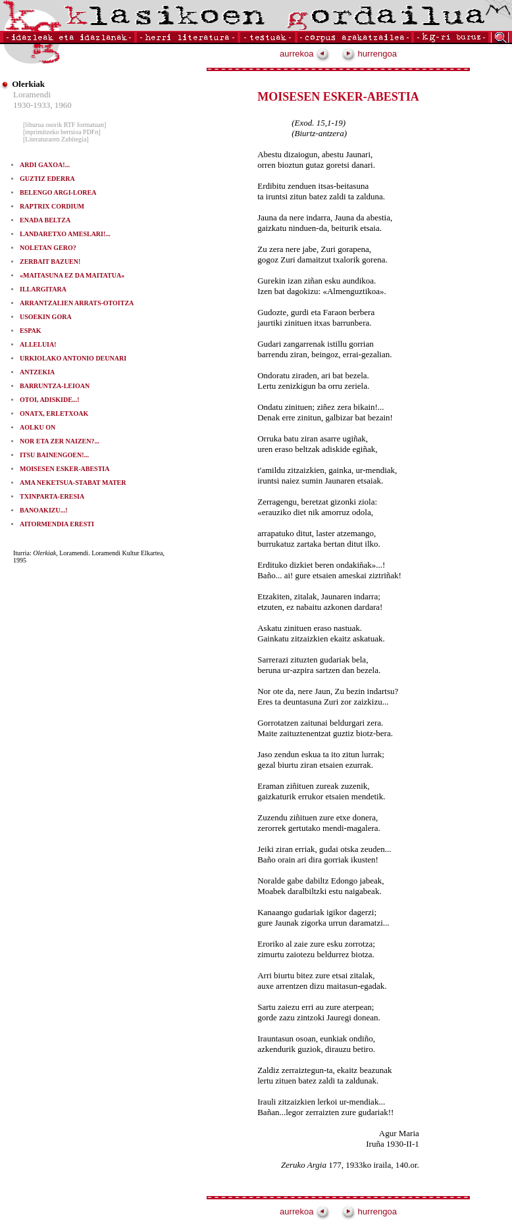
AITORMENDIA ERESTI (57, 524)
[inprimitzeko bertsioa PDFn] (62, 132)
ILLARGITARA (43, 289)
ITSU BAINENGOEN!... (54, 455)
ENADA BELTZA (45, 220)
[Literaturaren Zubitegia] (56, 139)
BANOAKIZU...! (44, 510)
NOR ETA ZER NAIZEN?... (59, 441)
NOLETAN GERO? (48, 247)
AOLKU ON (37, 427)
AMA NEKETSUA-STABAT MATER (73, 482)
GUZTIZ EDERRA (47, 178)
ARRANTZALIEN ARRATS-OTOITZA (77, 303)
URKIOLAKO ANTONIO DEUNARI (73, 358)
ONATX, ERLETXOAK (54, 413)
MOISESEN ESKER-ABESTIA (64, 468)
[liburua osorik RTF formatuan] (64, 124)
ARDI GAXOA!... (45, 164)
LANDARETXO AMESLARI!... (65, 233)
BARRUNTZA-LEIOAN (55, 385)
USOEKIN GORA (46, 316)
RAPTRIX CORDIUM (52, 206)
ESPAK (30, 330)
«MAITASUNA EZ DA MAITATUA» (72, 275)
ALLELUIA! (38, 344)
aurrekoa (305, 54)
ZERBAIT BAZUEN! (50, 261)
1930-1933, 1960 (42, 105)
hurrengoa (369, 54)
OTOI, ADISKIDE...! (50, 399)
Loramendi (32, 94)
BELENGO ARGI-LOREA (58, 192)
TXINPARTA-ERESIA (52, 496)
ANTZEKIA (37, 372)
